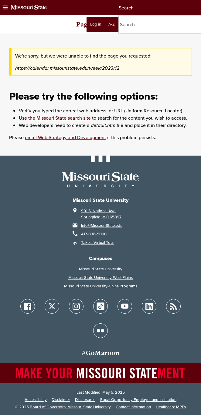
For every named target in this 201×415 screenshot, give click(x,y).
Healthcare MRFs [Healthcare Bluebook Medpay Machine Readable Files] (171, 407)
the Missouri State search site (59, 117)
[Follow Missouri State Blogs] (173, 306)
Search (126, 7)
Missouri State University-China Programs (100, 286)
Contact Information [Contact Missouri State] (133, 407)
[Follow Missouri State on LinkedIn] (149, 306)
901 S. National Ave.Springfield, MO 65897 (101, 214)
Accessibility (36, 400)
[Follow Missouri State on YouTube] (125, 306)
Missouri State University (100, 269)
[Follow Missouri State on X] (52, 306)
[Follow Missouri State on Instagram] (76, 306)
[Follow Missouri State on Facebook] (27, 306)
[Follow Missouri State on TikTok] (100, 306)
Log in (95, 24)
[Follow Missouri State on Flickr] (100, 330)
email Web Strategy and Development (65, 137)
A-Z (111, 24)
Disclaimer (61, 400)
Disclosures (85, 400)
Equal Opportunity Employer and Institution (138, 400)
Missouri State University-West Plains (100, 277)
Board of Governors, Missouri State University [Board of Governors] (70, 407)
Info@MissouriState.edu (101, 225)
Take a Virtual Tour (97, 242)
